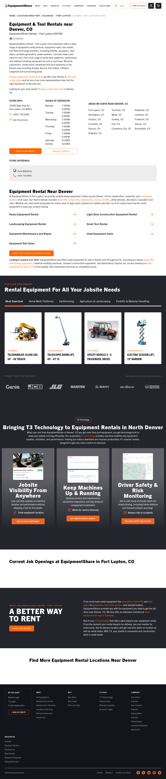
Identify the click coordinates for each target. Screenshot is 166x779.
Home (12, 15)
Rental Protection (44, 713)
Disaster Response (13, 757)
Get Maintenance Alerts (83, 518)
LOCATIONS (104, 6)
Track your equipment (28, 521)
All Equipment (42, 697)
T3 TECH (66, 6)
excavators (127, 601)
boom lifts (62, 199)
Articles (134, 717)
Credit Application (16, 705)
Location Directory (44, 709)
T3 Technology (106, 697)
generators (97, 604)
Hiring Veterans (12, 761)
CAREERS (91, 6)
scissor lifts (73, 199)
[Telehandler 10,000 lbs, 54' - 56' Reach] (23, 338)
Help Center (104, 701)
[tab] (14, 301)
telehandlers (87, 199)
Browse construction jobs (50, 88)
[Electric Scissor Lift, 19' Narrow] (142, 338)
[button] (38, 6)
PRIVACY (109, 772)
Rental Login (13, 697)
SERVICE (55, 6)
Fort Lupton (63, 15)
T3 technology (88, 435)
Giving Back (136, 713)
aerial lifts (148, 259)
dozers (97, 199)
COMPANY (79, 6)
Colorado (48, 15)
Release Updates (107, 705)
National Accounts (44, 701)
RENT (37, 6)
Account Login (106, 709)
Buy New (72, 697)
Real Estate (10, 753)
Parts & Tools (74, 705)
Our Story (135, 697)
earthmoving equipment (21, 263)
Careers (134, 701)
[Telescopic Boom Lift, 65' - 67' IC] (63, 338)
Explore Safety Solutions (138, 521)
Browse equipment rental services (26, 76)
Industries (41, 717)
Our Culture (136, 705)
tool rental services (113, 604)
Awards (134, 709)
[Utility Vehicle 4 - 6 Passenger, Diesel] (102, 338)
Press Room (136, 721)
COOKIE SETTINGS (123, 772)
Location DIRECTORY (28, 15)
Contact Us (10, 749)
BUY (46, 6)
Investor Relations (139, 725)
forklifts (106, 199)
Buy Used (72, 701)
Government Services (46, 705)
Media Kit (135, 729)
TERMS (100, 772)
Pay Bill (8, 741)
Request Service (12, 745)
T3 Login (12, 701)
